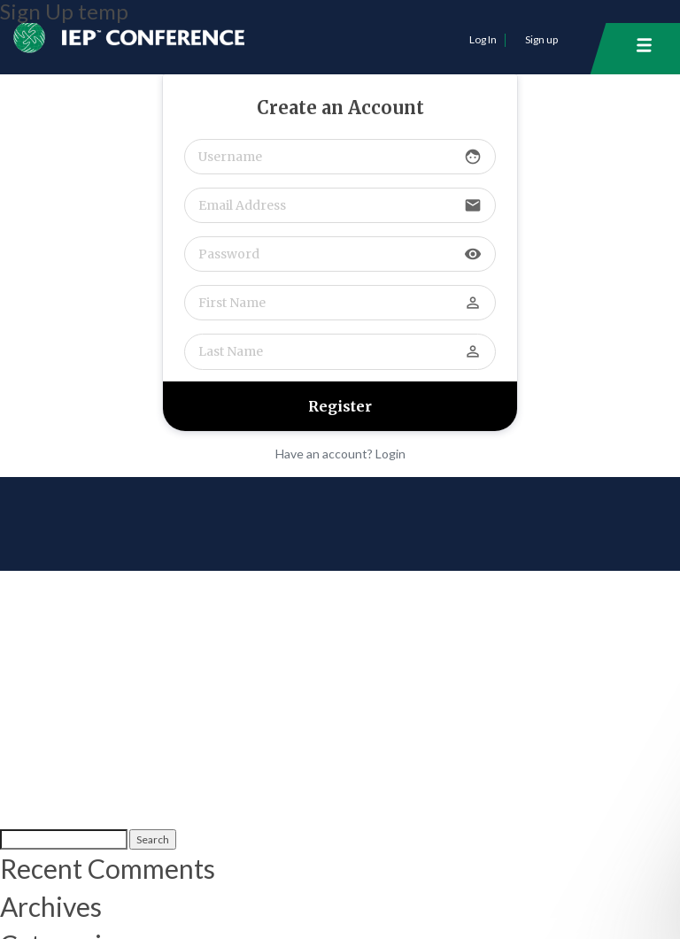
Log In (483, 39)
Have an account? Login (340, 453)
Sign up (541, 39)
